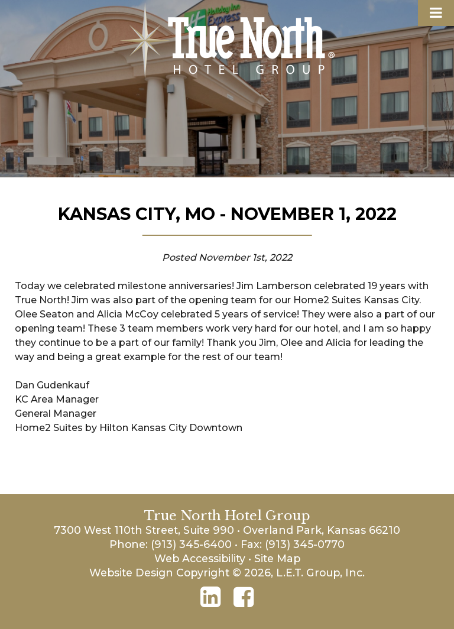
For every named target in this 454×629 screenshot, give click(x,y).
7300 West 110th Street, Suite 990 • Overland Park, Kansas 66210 (227, 530)
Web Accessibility (199, 558)
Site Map (277, 558)
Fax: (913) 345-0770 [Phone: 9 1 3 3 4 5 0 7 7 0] (293, 544)
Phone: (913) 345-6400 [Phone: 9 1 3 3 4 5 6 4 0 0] (170, 544)
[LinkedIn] (210, 597)
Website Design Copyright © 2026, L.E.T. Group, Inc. (227, 572)
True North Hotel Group (227, 40)
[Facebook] (243, 597)
